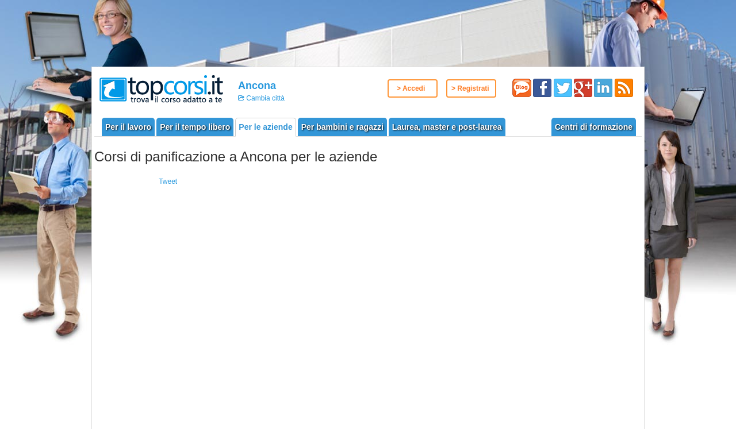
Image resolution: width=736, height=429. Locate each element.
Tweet (168, 181)
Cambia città (264, 98)
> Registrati (470, 88)
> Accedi (411, 88)
